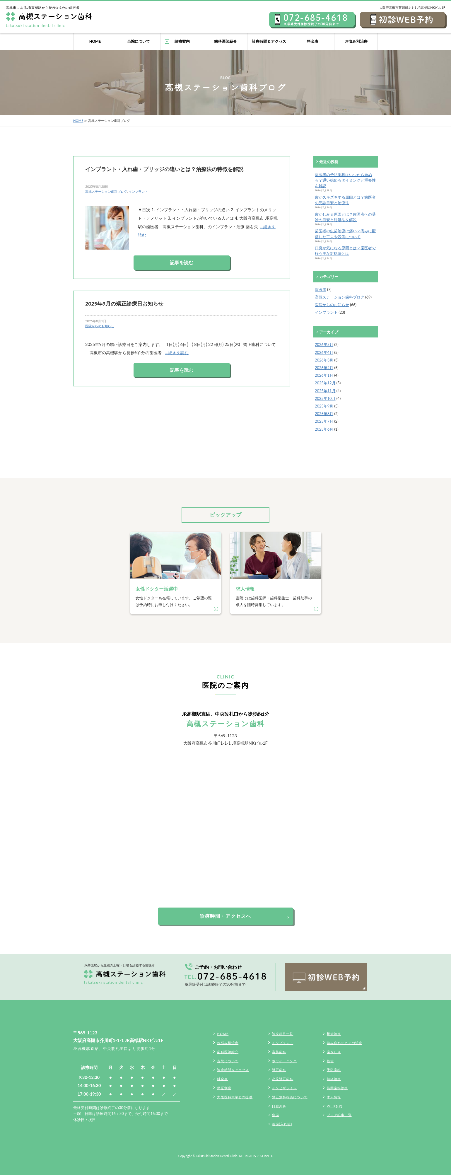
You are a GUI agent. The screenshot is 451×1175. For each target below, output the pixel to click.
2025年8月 (324, 413)
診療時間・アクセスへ (225, 916)
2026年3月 (324, 360)
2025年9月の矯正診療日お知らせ (124, 304)
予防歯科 (334, 1070)
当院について (138, 41)
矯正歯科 (279, 1070)
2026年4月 (324, 352)
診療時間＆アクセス (269, 41)
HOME (95, 41)
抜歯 (330, 1061)
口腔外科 (279, 1106)
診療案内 (182, 41)
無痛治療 (334, 1079)
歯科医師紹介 (225, 41)
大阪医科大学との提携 (234, 1097)
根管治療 (334, 1034)
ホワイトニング (284, 1061)
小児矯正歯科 (282, 1079)
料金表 (312, 41)
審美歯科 (279, 1052)
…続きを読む (177, 352)
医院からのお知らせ (99, 326)
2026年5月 (324, 344)
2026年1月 (324, 375)
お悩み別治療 (356, 41)
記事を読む (181, 262)
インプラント (138, 191)
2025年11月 (325, 390)
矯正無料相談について (290, 1097)
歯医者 (320, 289)
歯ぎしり (334, 1052)
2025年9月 (324, 406)
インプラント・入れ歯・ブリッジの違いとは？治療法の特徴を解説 (164, 169)
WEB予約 (334, 1106)
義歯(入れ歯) (282, 1124)
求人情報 (334, 1097)
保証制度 (224, 1088)
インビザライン (284, 1088)
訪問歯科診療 (337, 1088)
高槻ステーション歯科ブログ (106, 191)
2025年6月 (324, 429)
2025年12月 (325, 383)
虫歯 (275, 1115)
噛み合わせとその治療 (344, 1043)
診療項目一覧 (282, 1034)
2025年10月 (325, 398)
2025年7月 (324, 421)
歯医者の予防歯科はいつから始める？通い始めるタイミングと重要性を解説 (345, 180)
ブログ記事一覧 (339, 1115)
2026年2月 (324, 367)
